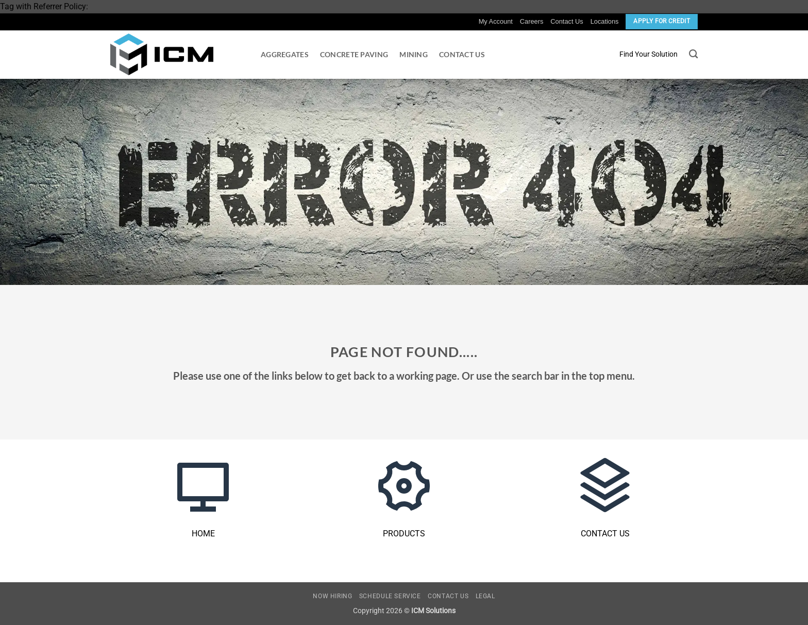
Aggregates (285, 54)
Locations (605, 21)
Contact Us (566, 21)
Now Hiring (332, 596)
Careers (532, 21)
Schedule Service (390, 596)
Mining (413, 54)
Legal (485, 596)
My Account (496, 21)
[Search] (693, 54)
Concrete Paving (354, 54)
